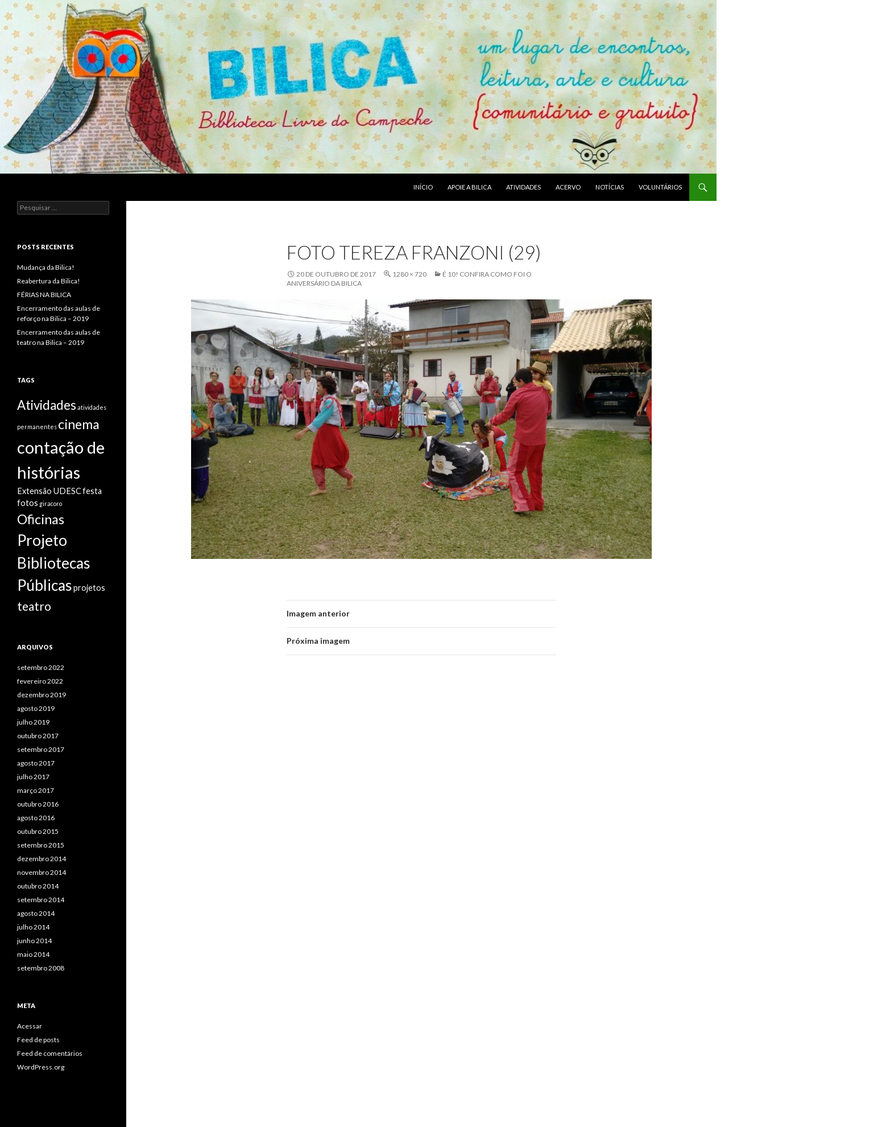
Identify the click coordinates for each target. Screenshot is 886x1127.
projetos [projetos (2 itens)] (89, 588)
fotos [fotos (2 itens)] (27, 503)
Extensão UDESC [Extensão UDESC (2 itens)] (49, 491)
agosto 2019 (36, 708)
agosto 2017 (36, 763)
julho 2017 (33, 776)
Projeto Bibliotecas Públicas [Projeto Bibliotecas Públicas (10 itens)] (53, 562)
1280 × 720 (409, 274)
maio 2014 (33, 954)
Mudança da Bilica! (45, 267)
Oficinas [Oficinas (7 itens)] (40, 519)
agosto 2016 (36, 817)
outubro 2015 (38, 831)
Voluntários (660, 187)
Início (423, 187)
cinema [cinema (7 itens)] (79, 424)
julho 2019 (33, 722)
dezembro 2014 (41, 858)
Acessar (29, 1026)
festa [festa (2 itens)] (92, 491)
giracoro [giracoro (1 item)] (50, 503)
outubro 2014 (38, 886)
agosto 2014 (36, 913)
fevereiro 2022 (40, 681)
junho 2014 (34, 940)
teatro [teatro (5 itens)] (34, 606)
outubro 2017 (38, 735)
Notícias (609, 187)
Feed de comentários (49, 1053)
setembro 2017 (40, 749)
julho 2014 (33, 927)
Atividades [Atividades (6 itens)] (46, 405)
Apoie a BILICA (469, 187)
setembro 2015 (40, 845)
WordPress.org (40, 1067)
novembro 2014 (41, 872)
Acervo (568, 187)
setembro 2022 (40, 667)
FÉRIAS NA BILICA (44, 294)
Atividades (523, 187)
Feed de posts (38, 1039)
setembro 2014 (40, 899)
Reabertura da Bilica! (48, 281)
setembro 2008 (40, 968)
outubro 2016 (38, 804)
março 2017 (35, 790)
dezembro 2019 (41, 694)
